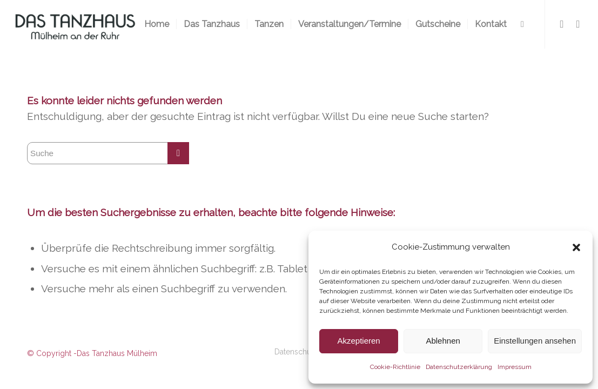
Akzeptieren (358, 340)
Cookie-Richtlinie (395, 367)
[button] (576, 247)
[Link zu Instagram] (578, 24)
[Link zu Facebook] (562, 24)
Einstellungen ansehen (535, 340)
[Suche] (522, 24)
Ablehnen (443, 340)
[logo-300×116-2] (75, 24)
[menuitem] (156, 24)
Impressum (515, 367)
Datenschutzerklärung (459, 367)
